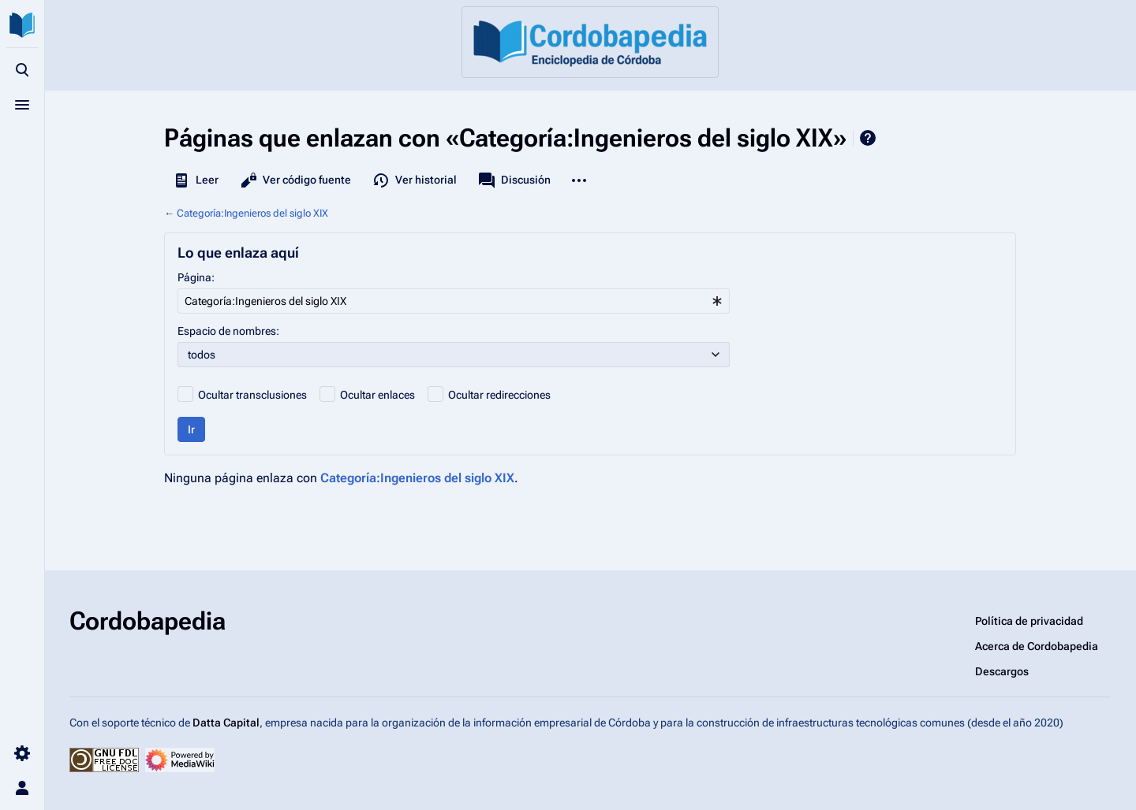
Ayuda (868, 138)
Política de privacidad (1029, 621)
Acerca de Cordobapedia (1036, 646)
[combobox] (454, 301)
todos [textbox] (201, 354)
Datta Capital (226, 722)
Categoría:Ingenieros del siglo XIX (252, 213)
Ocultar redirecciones (499, 394)
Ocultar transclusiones (252, 394)
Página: (196, 277)
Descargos (1002, 671)
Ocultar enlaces (377, 394)
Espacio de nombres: (228, 331)
